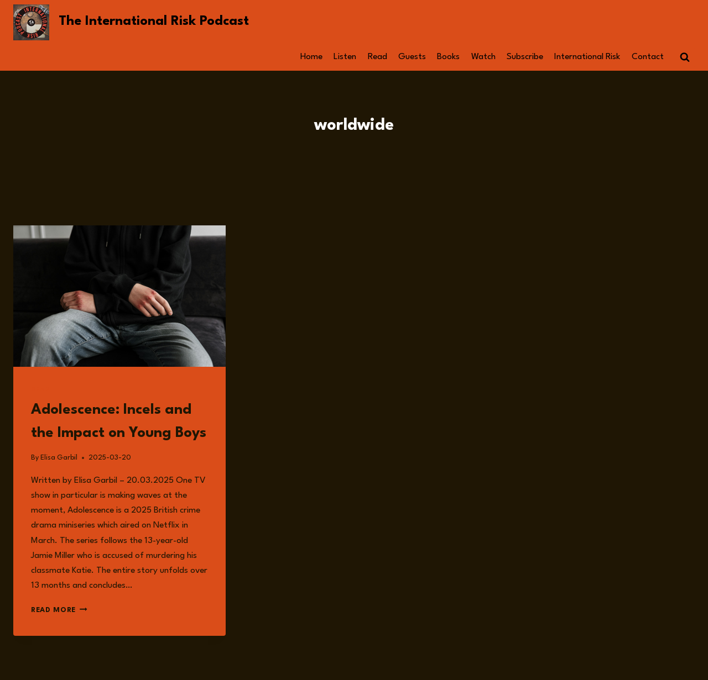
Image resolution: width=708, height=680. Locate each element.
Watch (483, 56)
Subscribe (525, 56)
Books (448, 56)
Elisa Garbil (58, 457)
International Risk (587, 56)
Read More (59, 610)
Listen (345, 56)
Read (377, 56)
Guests (412, 56)
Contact (648, 56)
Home (311, 56)
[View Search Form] (685, 57)
